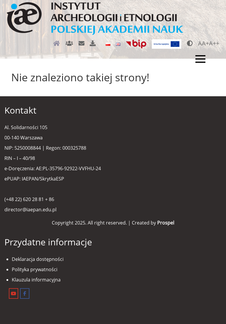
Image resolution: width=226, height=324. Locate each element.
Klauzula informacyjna (36, 279)
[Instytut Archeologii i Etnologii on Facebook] (24, 293)
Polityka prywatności (34, 269)
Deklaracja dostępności (38, 259)
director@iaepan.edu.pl (30, 209)
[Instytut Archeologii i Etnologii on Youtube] (13, 293)
